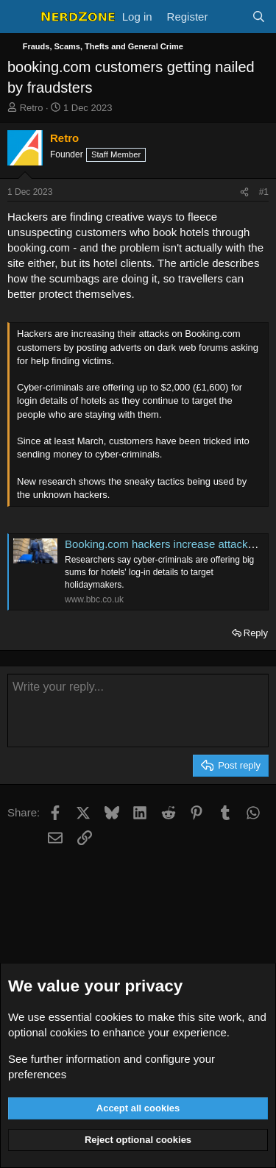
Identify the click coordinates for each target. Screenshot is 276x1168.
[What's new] (229, 16)
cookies (113, 1017)
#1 (264, 192)
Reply (256, 632)
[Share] (244, 192)
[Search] (258, 16)
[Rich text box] (138, 710)
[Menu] (20, 17)
